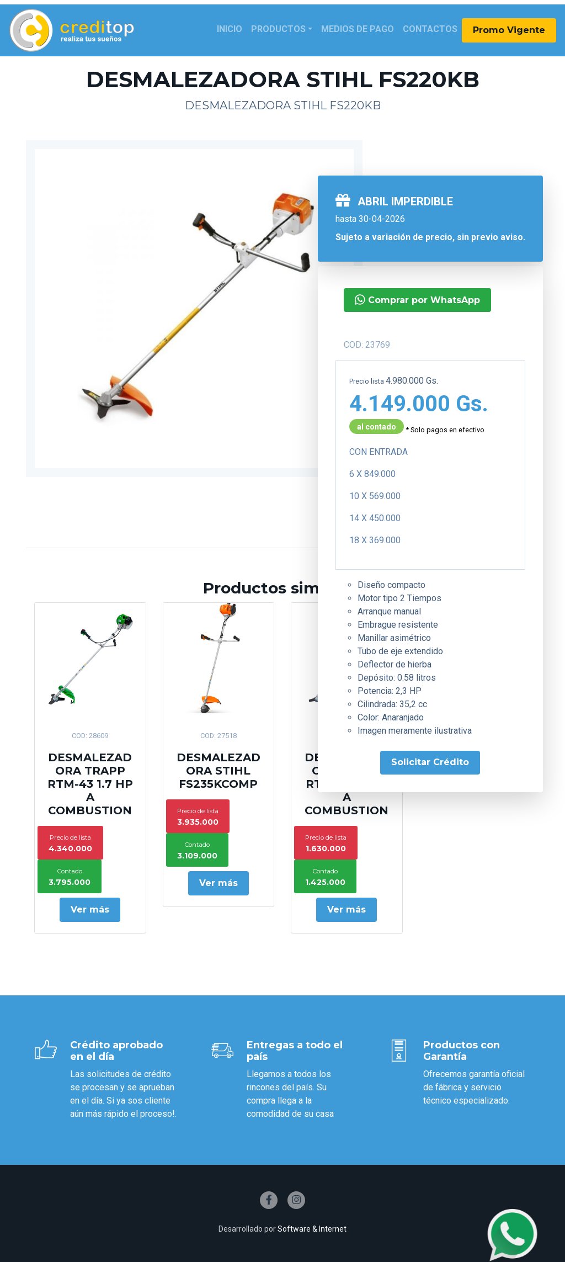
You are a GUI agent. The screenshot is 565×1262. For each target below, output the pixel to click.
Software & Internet (312, 1228)
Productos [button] (278, 29)
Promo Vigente (509, 30)
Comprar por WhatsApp (417, 299)
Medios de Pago (357, 29)
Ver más (90, 909)
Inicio (229, 29)
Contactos (430, 29)
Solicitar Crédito (430, 762)
